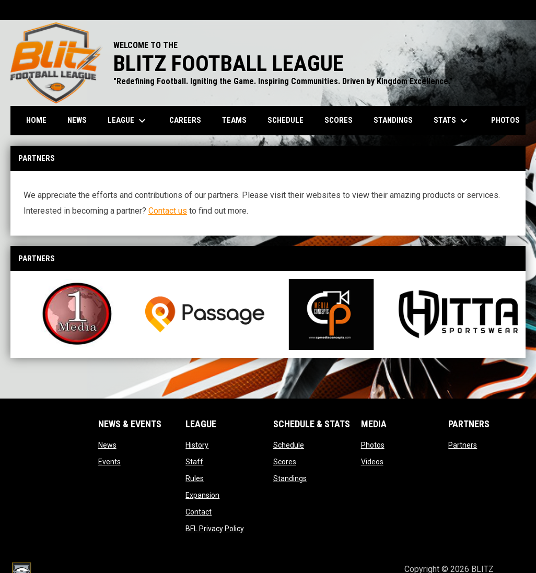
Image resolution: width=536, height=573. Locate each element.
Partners (462, 445)
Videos (372, 462)
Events (109, 462)
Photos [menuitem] (505, 120)
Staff (194, 462)
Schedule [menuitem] (285, 120)
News (107, 445)
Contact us (167, 211)
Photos (372, 445)
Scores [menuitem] (338, 120)
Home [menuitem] (36, 120)
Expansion (202, 495)
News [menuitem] (77, 120)
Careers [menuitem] (185, 120)
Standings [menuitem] (393, 120)
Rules (194, 478)
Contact (198, 512)
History (196, 445)
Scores (284, 462)
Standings (290, 478)
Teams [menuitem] (234, 120)
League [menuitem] (128, 120)
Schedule (288, 445)
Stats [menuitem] (452, 120)
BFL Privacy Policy (214, 528)
